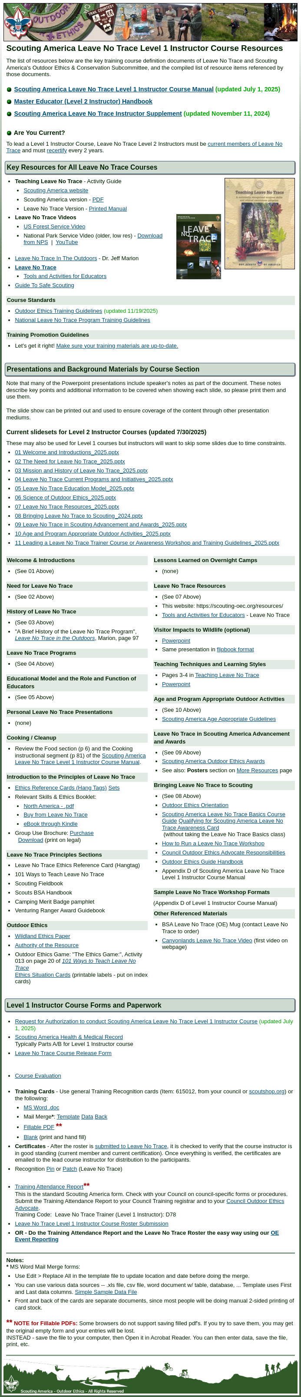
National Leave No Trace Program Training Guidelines (82, 320)
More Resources (257, 770)
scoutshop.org (266, 1091)
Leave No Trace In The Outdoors (56, 258)
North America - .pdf (48, 806)
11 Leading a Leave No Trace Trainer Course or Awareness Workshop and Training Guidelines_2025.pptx (147, 542)
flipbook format (235, 649)
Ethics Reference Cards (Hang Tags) (60, 787)
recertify (57, 150)
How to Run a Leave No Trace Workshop (213, 843)
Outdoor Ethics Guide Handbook (202, 861)
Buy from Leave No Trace (55, 814)
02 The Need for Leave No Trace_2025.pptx (70, 461)
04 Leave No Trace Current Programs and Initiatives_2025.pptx (94, 479)
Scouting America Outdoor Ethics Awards (213, 761)
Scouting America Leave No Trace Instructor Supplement (98, 113)
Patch (70, 1169)
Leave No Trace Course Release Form (63, 1053)
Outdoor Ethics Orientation (195, 805)
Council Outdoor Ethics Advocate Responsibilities (223, 852)
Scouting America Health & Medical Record (69, 1037)
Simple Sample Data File (106, 1292)
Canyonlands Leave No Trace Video (207, 940)
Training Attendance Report (49, 1186)
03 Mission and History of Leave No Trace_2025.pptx (81, 470)
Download (30, 840)
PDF (98, 199)
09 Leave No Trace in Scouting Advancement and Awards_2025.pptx (101, 524)
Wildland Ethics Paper (42, 936)
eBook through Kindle (50, 824)
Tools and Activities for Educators (64, 276)
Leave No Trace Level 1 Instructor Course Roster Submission (91, 1223)
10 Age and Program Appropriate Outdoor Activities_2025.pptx (92, 533)
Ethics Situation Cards (42, 975)
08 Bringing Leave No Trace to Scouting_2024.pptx (78, 516)
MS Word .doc (41, 1107)
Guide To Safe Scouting (44, 285)
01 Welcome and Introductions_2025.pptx (67, 452)
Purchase (82, 833)
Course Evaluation (38, 1075)
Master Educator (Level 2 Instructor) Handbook (83, 101)
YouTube (67, 242)
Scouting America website (55, 190)
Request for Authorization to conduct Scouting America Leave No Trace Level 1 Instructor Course (136, 1021)
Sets (113, 787)
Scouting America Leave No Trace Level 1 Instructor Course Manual (114, 89)
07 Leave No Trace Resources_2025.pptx (67, 506)
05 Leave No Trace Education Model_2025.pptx (74, 488)
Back (101, 1116)
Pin (50, 1169)
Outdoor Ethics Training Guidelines (58, 311)
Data (87, 1116)
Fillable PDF (38, 1127)
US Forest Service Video (54, 226)
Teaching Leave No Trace (227, 675)
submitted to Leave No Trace (131, 1146)
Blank (30, 1137)
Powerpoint (176, 640)
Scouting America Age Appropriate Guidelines (219, 719)
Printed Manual (108, 208)
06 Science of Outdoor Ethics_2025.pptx (65, 497)
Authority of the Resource (47, 945)
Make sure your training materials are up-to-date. (117, 345)
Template (68, 1116)
